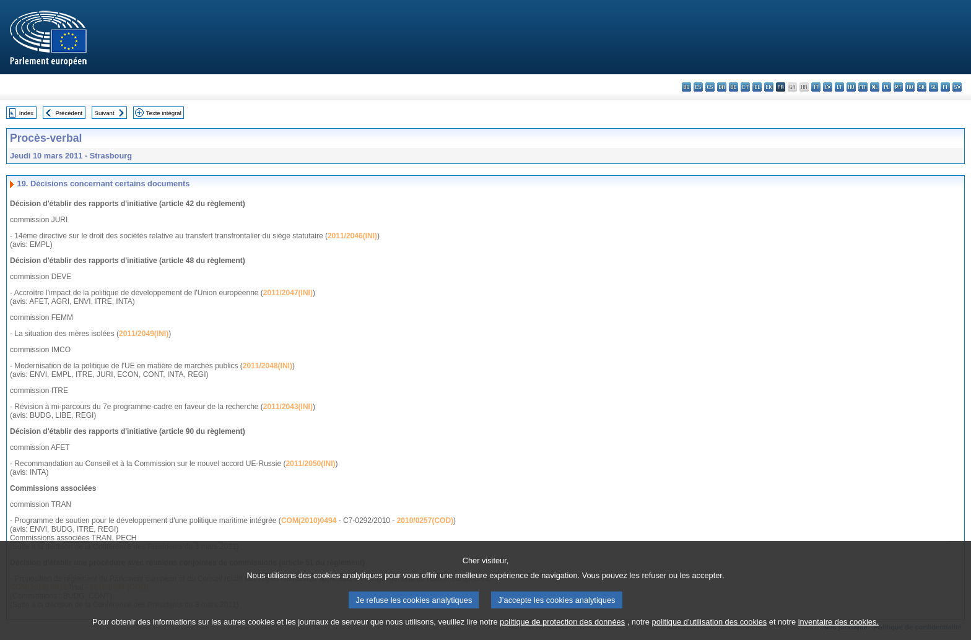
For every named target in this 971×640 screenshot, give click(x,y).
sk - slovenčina (921, 87)
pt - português (898, 87)
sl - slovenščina (933, 87)
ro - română (910, 87)
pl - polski (886, 87)
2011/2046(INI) (352, 235)
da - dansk (721, 87)
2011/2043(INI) (288, 406)
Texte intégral (163, 113)
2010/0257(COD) (425, 520)
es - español (698, 87)
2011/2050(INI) (311, 463)
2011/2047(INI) (288, 292)
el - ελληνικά (757, 87)
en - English (768, 87)
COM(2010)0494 (308, 520)
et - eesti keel (745, 87)
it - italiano (816, 87)
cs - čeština (710, 87)
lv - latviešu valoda (827, 87)
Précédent (69, 113)
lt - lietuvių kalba (839, 87)
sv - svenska (957, 87)
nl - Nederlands (874, 87)
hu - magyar (851, 87)
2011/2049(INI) (143, 333)
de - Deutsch (733, 87)
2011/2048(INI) (267, 365)
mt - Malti (863, 87)
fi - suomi (945, 87)
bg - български (686, 87)
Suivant (105, 113)
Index (26, 113)
